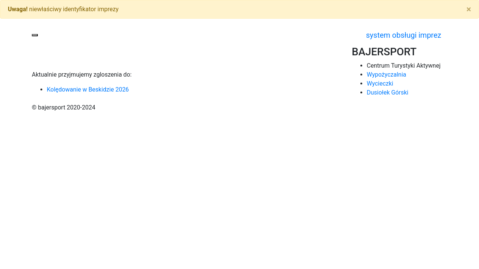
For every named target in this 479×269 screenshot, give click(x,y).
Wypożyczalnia (386, 74)
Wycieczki (380, 83)
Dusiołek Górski (387, 92)
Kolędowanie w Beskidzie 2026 (88, 89)
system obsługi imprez (403, 35)
